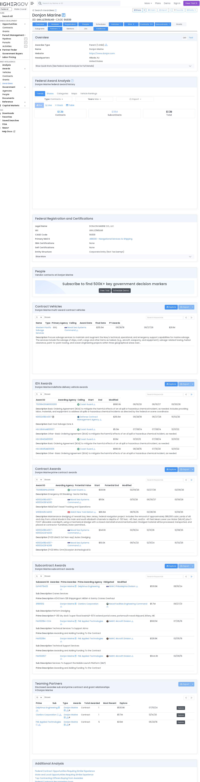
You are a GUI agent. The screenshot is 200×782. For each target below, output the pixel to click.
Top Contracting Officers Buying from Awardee (63, 753)
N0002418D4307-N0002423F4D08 (56, 534)
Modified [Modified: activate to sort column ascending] (181, 399)
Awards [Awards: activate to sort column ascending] (125, 678)
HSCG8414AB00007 (49, 426)
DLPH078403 (46, 575)
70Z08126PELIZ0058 (49, 487)
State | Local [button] (24, 9)
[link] (191, 395)
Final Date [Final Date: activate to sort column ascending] (166, 323)
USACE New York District (95, 506)
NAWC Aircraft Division (127, 604)
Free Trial (106, 290)
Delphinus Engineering (94, 575)
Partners (59, 28)
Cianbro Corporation (93, 590)
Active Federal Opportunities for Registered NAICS (64, 763)
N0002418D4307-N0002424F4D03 (56, 524)
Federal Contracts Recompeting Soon (58, 756)
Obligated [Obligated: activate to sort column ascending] (169, 570)
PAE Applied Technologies (95, 604)
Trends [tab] (43, 93)
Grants (9, 31)
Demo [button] (167, 3)
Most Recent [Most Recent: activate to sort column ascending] (166, 678)
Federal (8, 9)
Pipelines (10, 38)
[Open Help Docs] (59, 10)
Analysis (59, 24)
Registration (74, 24)
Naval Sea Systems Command (106, 327)
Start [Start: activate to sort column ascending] (150, 399)
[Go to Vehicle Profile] (57, 416)
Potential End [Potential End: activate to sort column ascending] (166, 482)
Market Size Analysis (49, 760)
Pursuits (10, 42)
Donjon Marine (66, 575)
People (9, 94)
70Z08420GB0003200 (50, 404)
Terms (58, 778)
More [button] (147, 3)
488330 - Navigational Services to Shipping (113, 238)
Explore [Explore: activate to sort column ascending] (184, 678)
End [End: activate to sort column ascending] (164, 399)
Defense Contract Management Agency (91, 416)
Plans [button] (158, 3)
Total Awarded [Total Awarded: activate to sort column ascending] (143, 678)
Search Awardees (47, 10)
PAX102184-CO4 (47, 604)
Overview (43, 24)
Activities (10, 46)
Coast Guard (77, 404)
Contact (49, 778)
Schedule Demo (123, 290)
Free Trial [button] (191, 3)
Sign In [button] (177, 3)
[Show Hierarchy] (108, 45)
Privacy (66, 778)
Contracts (11, 27)
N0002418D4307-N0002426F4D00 (56, 496)
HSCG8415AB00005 (49, 446)
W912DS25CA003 (48, 506)
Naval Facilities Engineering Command (136, 590)
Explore (185, 683)
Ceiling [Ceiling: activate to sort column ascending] (133, 323)
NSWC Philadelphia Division (130, 575)
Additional (104, 28)
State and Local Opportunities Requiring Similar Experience (68, 749)
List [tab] (184, 37)
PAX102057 (45, 633)
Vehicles (10, 72)
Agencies (11, 90)
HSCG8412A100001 (48, 436)
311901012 (44, 590)
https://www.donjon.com (104, 53)
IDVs (135, 24)
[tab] (43, 105)
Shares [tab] (54, 93)
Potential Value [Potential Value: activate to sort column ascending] (131, 482)
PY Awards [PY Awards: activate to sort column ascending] (183, 323)
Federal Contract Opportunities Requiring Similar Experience (69, 746)
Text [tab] (191, 37)
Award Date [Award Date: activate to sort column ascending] (148, 323)
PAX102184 (44, 619)
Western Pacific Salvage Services (56, 327)
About (40, 778)
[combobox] (82, 3)
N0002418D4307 (47, 416)
